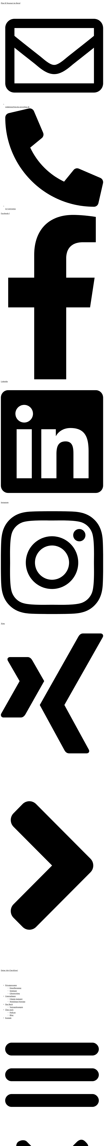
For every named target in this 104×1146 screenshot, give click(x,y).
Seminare (13, 991)
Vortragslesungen (16, 1007)
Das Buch (9, 1004)
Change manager (16, 999)
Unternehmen (10, 996)
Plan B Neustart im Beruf (10, 3)
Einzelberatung (15, 988)
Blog (11, 1015)
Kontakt (8, 1018)
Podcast (13, 1012)
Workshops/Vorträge (17, 1002)
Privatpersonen (11, 985)
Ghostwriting (15, 993)
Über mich (9, 1010)
